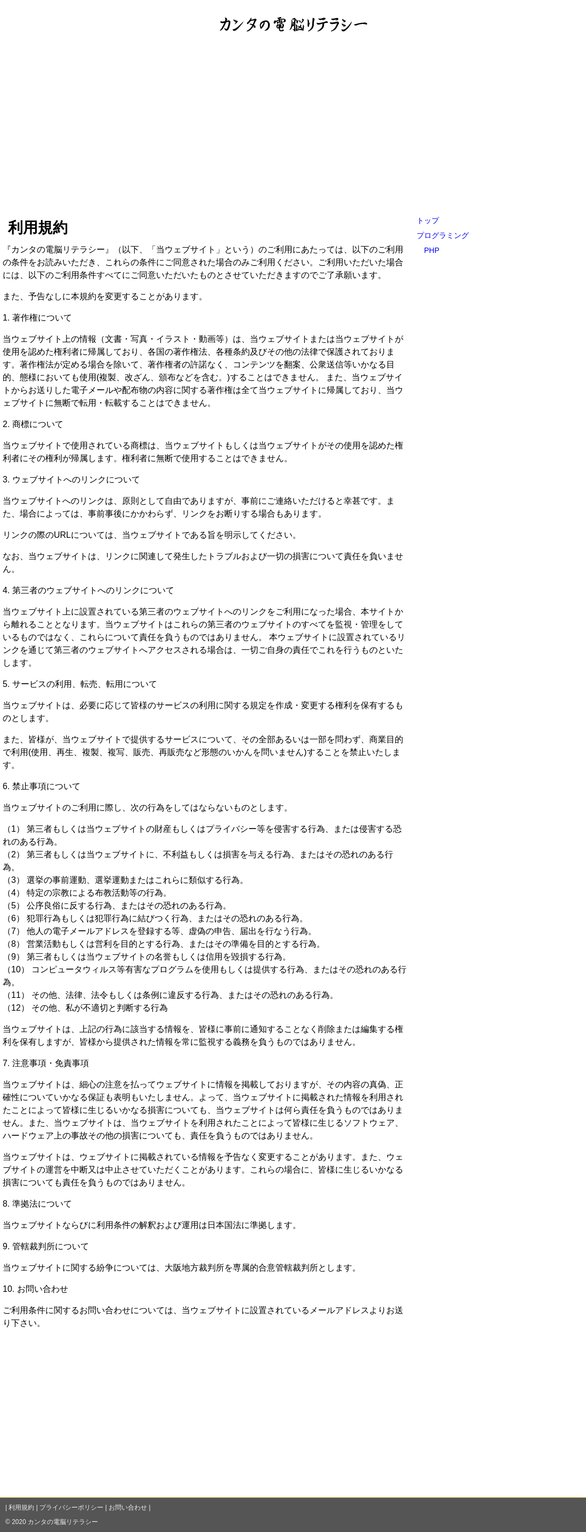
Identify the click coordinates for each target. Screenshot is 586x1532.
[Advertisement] (293, 132)
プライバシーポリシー (71, 1507)
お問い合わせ (128, 1507)
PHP (432, 250)
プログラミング (443, 235)
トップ (428, 220)
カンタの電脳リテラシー (63, 1522)
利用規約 (21, 1507)
